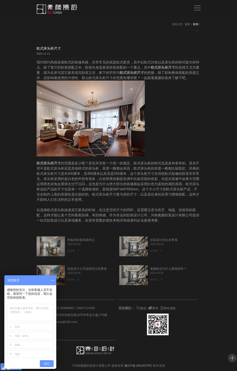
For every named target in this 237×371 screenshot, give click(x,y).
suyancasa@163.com (62, 322)
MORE (73, 257)
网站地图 (168, 308)
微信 (141, 308)
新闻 (195, 24)
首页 (187, 24)
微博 (153, 308)
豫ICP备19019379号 (138, 365)
